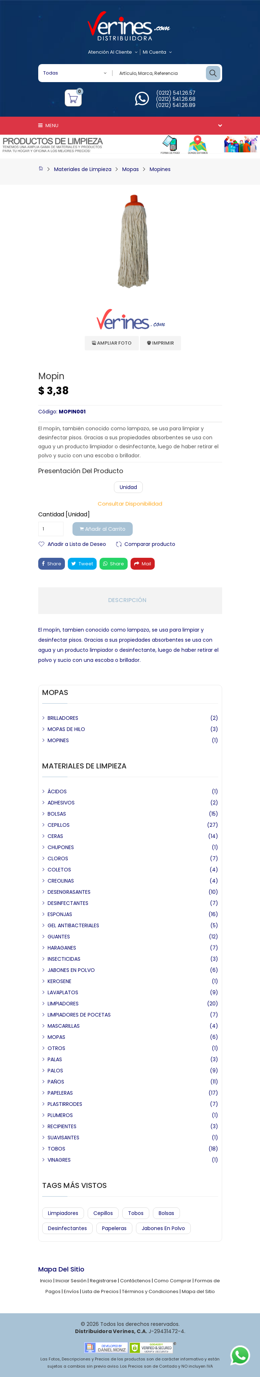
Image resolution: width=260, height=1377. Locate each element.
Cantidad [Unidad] (64, 514)
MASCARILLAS (64, 1026)
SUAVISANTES (63, 1137)
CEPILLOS (59, 825)
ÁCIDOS (57, 791)
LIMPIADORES (63, 1003)
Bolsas (166, 1213)
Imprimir (160, 343)
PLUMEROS (60, 1115)
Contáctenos (135, 1280)
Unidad (128, 487)
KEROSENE (59, 981)
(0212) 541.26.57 (175, 92)
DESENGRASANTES (69, 892)
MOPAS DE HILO (66, 729)
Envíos (71, 1291)
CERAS (55, 836)
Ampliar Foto (112, 343)
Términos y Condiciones (150, 1291)
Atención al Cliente (113, 52)
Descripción (127, 600)
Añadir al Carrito (102, 529)
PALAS (55, 1059)
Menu (48, 125)
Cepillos (103, 1213)
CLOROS (58, 858)
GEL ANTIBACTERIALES (73, 925)
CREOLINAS (61, 880)
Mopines (160, 169)
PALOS (55, 1070)
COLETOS (59, 869)
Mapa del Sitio (198, 1291)
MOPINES (58, 740)
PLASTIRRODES (65, 1104)
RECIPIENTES (62, 1126)
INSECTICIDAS (64, 959)
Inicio (46, 1280)
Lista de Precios (100, 1291)
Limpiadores (63, 1213)
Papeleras (114, 1228)
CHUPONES (61, 847)
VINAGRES (59, 1159)
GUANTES (59, 936)
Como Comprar (172, 1280)
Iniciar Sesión (71, 1280)
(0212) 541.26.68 (175, 99)
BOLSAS (57, 813)
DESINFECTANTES (68, 903)
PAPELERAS (60, 1092)
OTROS (56, 1048)
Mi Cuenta (157, 52)
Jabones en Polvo (163, 1228)
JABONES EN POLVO (71, 970)
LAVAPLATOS (63, 992)
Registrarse (103, 1280)
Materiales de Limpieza (82, 169)
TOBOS (56, 1148)
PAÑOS (56, 1081)
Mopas (130, 169)
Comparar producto (149, 544)
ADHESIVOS (61, 802)
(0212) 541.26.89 (175, 105)
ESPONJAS (60, 914)
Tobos (136, 1213)
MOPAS (56, 1037)
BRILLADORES (63, 718)
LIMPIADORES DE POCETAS (79, 1014)
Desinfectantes (67, 1228)
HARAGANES (62, 947)
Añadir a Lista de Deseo (77, 544)
